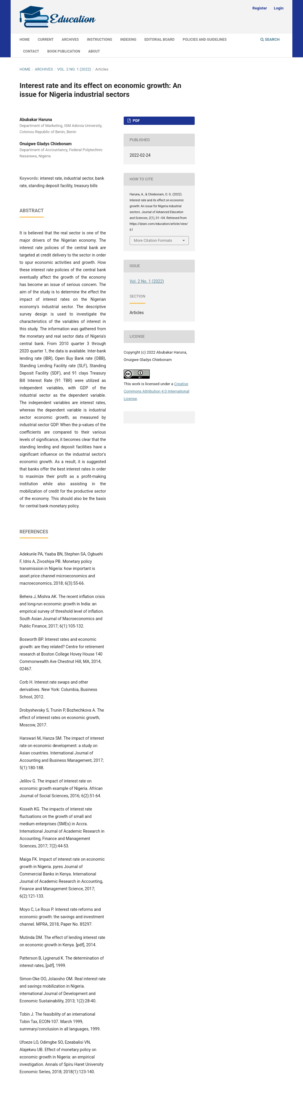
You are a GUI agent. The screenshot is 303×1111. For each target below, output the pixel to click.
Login (278, 8)
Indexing (128, 39)
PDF (136, 120)
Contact (31, 51)
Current (46, 39)
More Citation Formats (153, 240)
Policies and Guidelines (205, 39)
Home (25, 39)
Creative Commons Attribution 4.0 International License (156, 391)
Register (259, 8)
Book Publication (63, 51)
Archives (70, 39)
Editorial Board (159, 39)
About (94, 51)
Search (270, 39)
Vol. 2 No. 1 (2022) (74, 69)
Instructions (99, 39)
